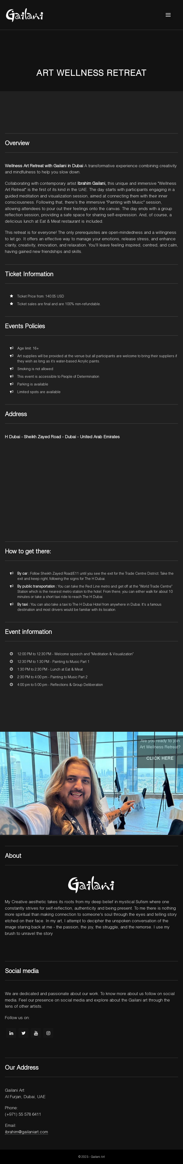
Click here (160, 758)
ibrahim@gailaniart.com (26, 1131)
